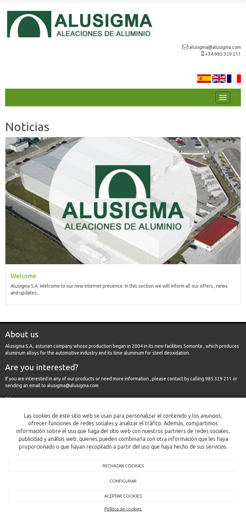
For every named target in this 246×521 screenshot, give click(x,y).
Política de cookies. (123, 508)
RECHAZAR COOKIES (123, 465)
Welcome (23, 275)
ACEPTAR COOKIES (123, 495)
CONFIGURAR (123, 481)
